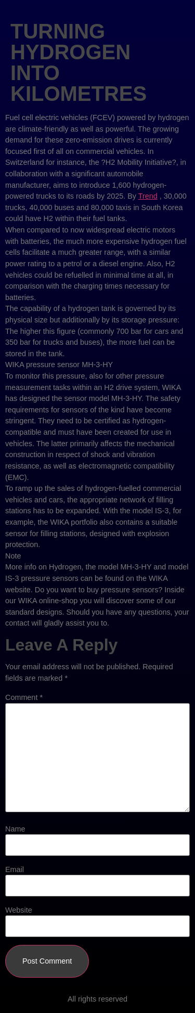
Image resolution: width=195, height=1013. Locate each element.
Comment (24, 697)
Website (18, 910)
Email (14, 869)
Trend (148, 196)
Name (15, 829)
